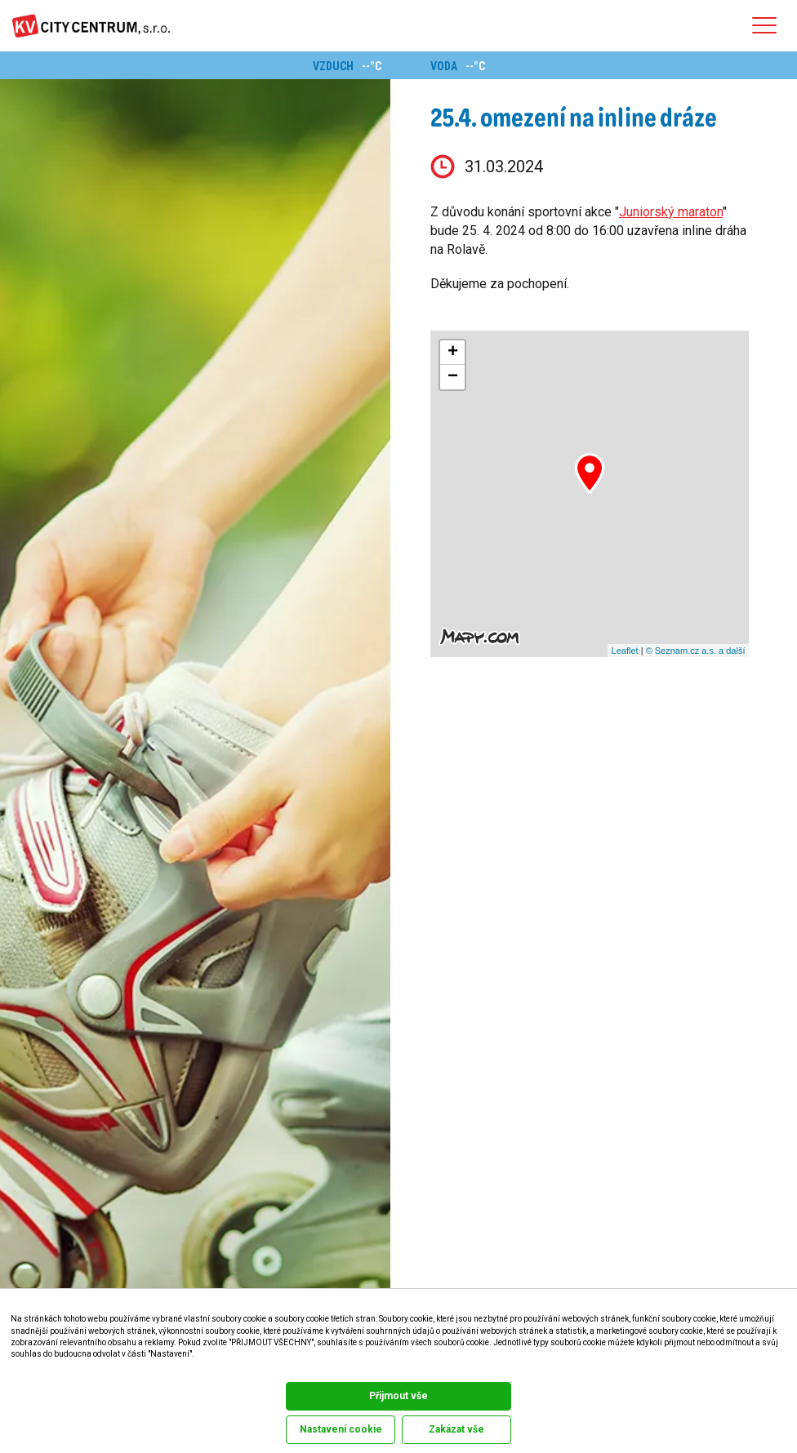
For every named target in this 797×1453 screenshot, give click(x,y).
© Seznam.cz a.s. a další (696, 650)
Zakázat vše (456, 1429)
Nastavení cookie (341, 1429)
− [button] (452, 377)
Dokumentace (31, 1370)
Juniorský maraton (671, 212)
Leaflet (625, 650)
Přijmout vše (398, 1396)
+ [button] (452, 352)
